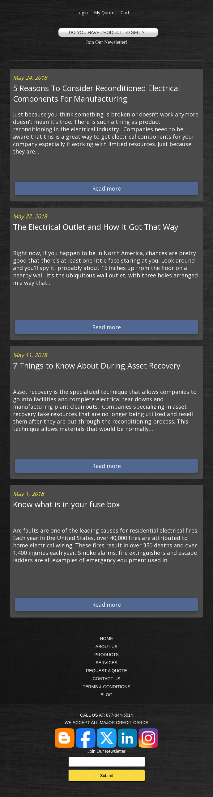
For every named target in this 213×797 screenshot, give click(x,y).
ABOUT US (106, 646)
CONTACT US (107, 678)
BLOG (106, 694)
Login (82, 12)
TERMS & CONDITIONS (106, 686)
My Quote (104, 12)
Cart (125, 12)
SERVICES (106, 662)
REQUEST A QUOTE (106, 670)
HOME (106, 638)
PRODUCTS (106, 654)
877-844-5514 (119, 715)
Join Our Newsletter (106, 758)
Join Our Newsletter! (106, 42)
